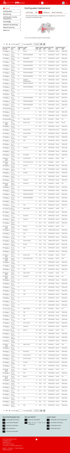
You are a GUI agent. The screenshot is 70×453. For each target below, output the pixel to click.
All (40, 12)
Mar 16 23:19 (6, 162)
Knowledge (12, 22)
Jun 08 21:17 (8, 330)
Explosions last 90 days (12, 425)
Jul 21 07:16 (7, 308)
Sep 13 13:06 (6, 159)
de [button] (39, 3)
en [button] (42, 3)
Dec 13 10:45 (6, 345)
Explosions (46, 12)
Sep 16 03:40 (6, 123)
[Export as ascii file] (44, 44)
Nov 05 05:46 (6, 184)
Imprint (4, 448)
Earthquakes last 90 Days (12, 419)
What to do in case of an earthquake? (36, 423)
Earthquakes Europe (56, 425)
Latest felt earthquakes (12, 422)
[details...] (7, 51)
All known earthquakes (12, 431)
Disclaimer (11, 448)
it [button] (47, 3)
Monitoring (12, 14)
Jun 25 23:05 (8, 119)
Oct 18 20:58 (6, 227)
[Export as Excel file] (41, 44)
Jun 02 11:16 (8, 208)
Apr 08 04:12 (6, 377)
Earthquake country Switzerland (12, 18)
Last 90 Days (29, 12)
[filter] (4, 49)
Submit (37, 44)
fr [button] (45, 3)
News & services (12, 27)
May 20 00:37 (6, 273)
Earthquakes (12, 11)
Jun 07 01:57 (8, 108)
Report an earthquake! (34, 419)
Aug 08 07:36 (6, 259)
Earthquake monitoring (57, 422)
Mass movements (57, 12)
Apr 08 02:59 (6, 370)
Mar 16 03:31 (6, 255)
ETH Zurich (9, 449)
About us (12, 30)
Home (6, 8)
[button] (8, 2)
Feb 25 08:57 (6, 277)
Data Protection (19, 448)
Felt (36, 12)
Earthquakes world (55, 428)
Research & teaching (12, 24)
